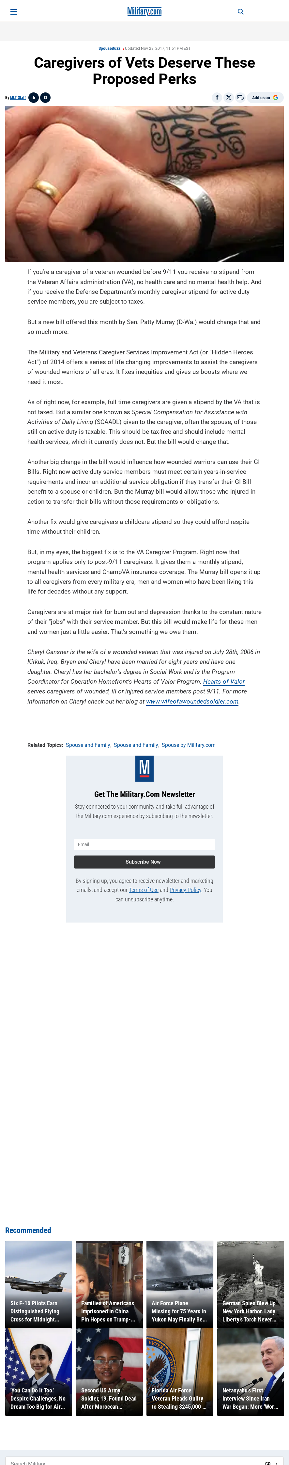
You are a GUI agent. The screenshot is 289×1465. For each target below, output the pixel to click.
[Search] (240, 12)
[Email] (240, 97)
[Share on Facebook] (217, 97)
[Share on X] (228, 97)
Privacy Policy (185, 889)
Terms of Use (144, 889)
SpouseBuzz (109, 48)
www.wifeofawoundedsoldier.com (192, 701)
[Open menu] (13, 11)
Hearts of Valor (224, 681)
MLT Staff (18, 97)
